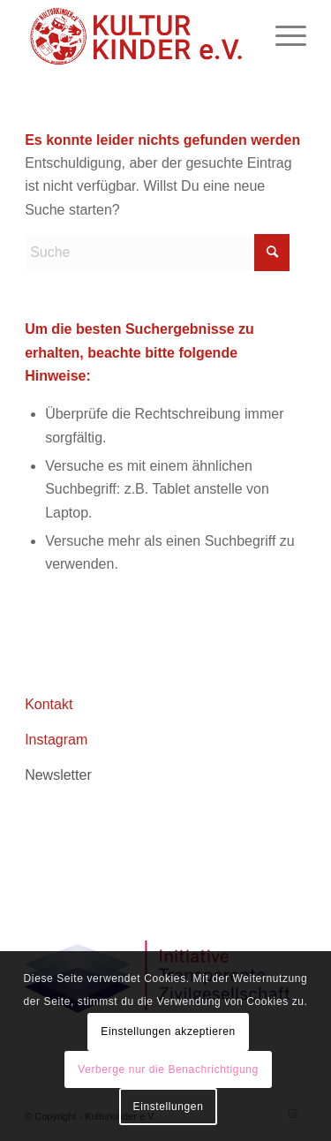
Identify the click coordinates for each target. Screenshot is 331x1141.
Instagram (56, 739)
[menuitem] (282, 36)
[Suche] (157, 252)
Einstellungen (168, 1106)
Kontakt (48, 704)
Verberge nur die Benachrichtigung (168, 1069)
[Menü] (282, 36)
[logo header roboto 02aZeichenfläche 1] (137, 36)
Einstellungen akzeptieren (168, 1031)
